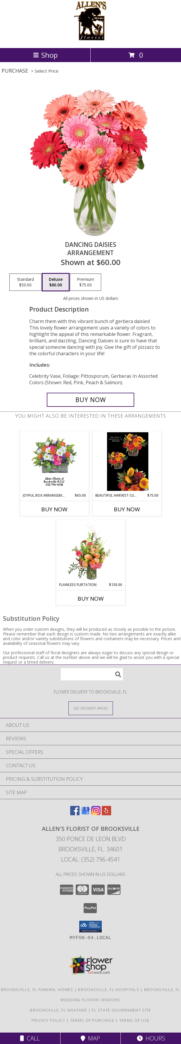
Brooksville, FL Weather (58, 1010)
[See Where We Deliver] (90, 708)
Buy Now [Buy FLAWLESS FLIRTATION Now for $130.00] (90, 598)
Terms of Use (134, 1020)
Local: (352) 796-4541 (90, 859)
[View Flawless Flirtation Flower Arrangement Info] (90, 551)
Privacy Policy (48, 1020)
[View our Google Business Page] (85, 813)
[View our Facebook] (75, 813)
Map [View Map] (90, 1038)
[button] (90, 926)
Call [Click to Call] (30, 1038)
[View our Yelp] (106, 813)
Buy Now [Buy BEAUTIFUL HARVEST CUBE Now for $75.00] (127, 509)
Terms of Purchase (92, 1020)
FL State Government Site (121, 1010)
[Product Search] (91, 674)
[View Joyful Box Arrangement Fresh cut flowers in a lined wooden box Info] (54, 461)
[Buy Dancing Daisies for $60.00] (91, 400)
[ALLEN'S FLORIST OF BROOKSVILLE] (91, 39)
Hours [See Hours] (151, 1038)
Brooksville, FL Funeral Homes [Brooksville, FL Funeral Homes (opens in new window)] (37, 989)
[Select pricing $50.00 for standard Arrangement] (25, 282)
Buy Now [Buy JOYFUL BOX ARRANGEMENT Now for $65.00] (54, 509)
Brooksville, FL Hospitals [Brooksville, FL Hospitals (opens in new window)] (108, 989)
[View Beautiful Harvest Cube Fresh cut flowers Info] (126, 461)
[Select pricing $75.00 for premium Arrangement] (85, 282)
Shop (45, 55)
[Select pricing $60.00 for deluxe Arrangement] (56, 282)
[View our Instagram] (96, 813)
